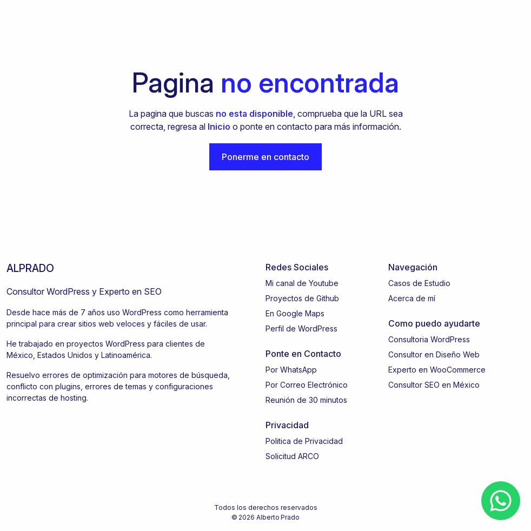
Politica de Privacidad (304, 441)
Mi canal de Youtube (302, 283)
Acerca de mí (411, 298)
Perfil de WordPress (301, 328)
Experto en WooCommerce (437, 369)
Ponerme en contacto (265, 156)
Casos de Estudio (419, 283)
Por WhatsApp (291, 369)
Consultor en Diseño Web (434, 354)
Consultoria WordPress (429, 339)
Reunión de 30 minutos (306, 399)
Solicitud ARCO (292, 456)
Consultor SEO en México (434, 384)
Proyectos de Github (302, 298)
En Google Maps (295, 313)
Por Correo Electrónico (307, 384)
